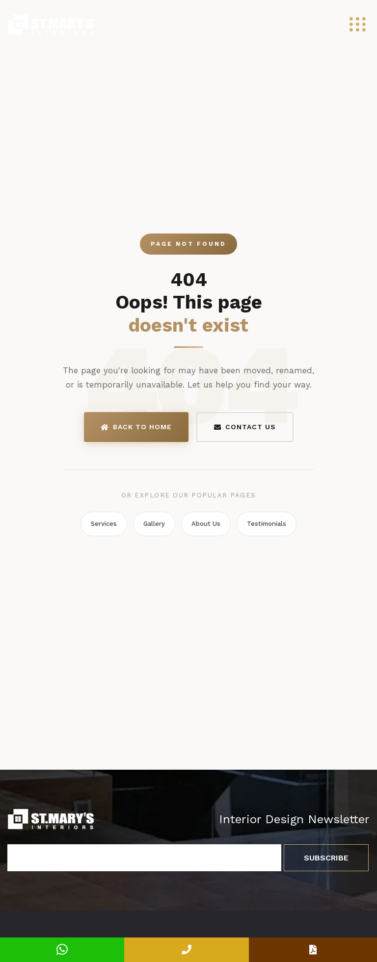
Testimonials (266, 523)
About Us (205, 523)
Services (104, 523)
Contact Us (245, 427)
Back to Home (136, 427)
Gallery (154, 523)
